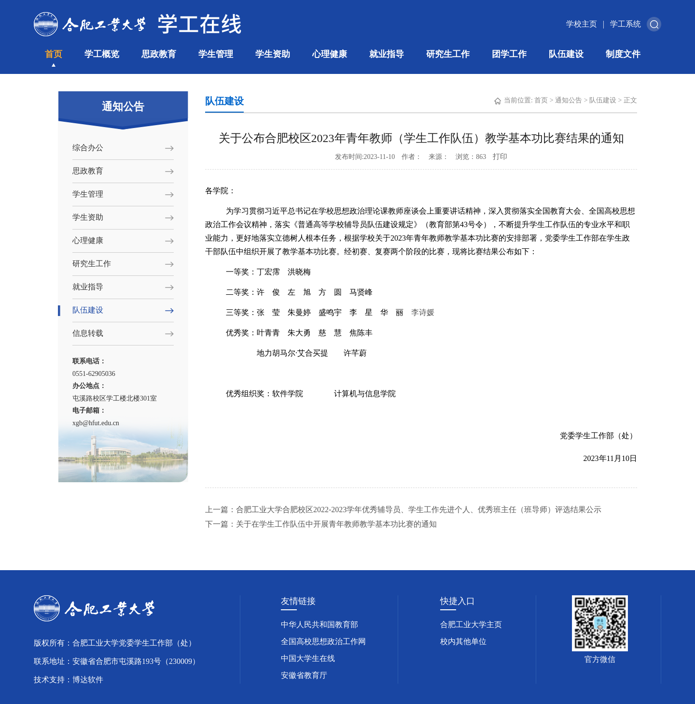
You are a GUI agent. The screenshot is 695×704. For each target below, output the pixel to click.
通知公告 (568, 100)
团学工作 (509, 54)
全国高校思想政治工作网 (323, 641)
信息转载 (87, 333)
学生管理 (215, 54)
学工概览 (101, 54)
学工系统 (625, 24)
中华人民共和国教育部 (319, 624)
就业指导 (386, 54)
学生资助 (272, 54)
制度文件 (623, 54)
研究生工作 (448, 54)
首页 (53, 54)
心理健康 (329, 54)
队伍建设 (566, 54)
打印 (500, 156)
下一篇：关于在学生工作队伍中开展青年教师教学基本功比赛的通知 (321, 524)
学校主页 (581, 24)
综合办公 (87, 148)
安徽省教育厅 (304, 675)
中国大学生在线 (308, 658)
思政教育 (158, 54)
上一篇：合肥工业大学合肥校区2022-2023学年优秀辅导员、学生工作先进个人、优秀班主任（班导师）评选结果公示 (403, 509)
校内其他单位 (463, 641)
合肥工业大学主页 (471, 624)
